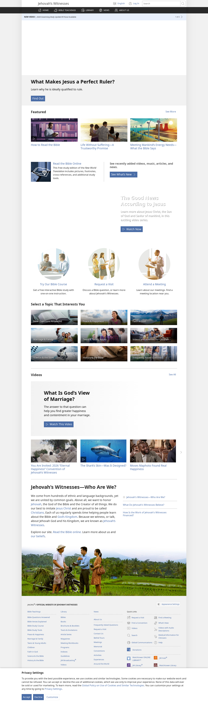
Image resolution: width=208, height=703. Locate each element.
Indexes (64, 651)
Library (64, 611)
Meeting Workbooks (69, 643)
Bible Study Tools (34, 630)
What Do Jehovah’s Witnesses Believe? (143, 504)
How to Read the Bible (45, 145)
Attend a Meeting (154, 284)
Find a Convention (137, 623)
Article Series (66, 634)
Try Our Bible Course (53, 284)
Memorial (98, 646)
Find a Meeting (162, 617)
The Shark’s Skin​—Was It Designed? (103, 465)
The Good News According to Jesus (143, 200)
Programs (65, 647)
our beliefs (38, 536)
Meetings (98, 642)
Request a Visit (104, 284)
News (96, 611)
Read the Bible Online (67, 163)
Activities (97, 655)
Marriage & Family (35, 638)
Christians (37, 512)
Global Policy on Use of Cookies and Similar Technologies (113, 685)
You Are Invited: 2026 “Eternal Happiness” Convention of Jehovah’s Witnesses (50, 469)
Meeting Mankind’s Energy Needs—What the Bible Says (153, 146)
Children (31, 647)
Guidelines (65, 656)
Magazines (65, 638)
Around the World (101, 663)
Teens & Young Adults (36, 643)
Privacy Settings (53, 688)
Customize (52, 697)
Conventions (99, 651)
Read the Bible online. (67, 532)
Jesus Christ (63, 508)
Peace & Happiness (35, 634)
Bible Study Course (35, 625)
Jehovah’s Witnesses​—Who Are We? (145, 497)
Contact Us (98, 633)
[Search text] (161, 3)
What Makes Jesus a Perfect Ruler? (73, 81)
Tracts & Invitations (69, 630)
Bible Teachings (34, 611)
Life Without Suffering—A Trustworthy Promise (97, 146)
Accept (26, 697)
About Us (98, 619)
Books (63, 621)
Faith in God (32, 651)
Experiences (99, 659)
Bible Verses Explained (37, 621)
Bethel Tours (99, 638)
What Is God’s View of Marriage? (67, 395)
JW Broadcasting (68, 660)
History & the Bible (35, 660)
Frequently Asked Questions (106, 625)
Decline (38, 697)
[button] (64, 10)
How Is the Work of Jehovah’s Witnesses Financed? (145, 514)
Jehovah (36, 504)
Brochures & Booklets (70, 625)
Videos (63, 664)
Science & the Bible (35, 656)
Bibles (63, 617)
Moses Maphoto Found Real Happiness (148, 467)
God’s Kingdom (67, 517)
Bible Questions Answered (38, 617)
